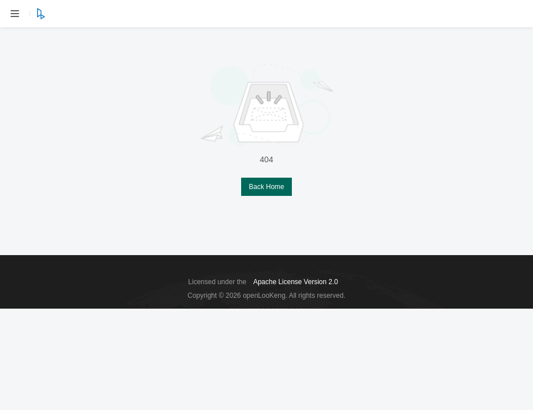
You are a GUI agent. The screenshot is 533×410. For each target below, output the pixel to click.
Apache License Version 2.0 (295, 282)
